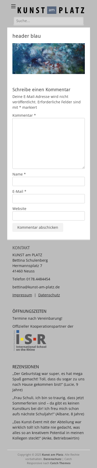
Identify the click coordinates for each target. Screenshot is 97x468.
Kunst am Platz (52, 454)
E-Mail (19, 191)
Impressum (22, 294)
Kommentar (24, 115)
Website (19, 208)
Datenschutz (49, 294)
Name (19, 174)
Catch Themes (60, 463)
